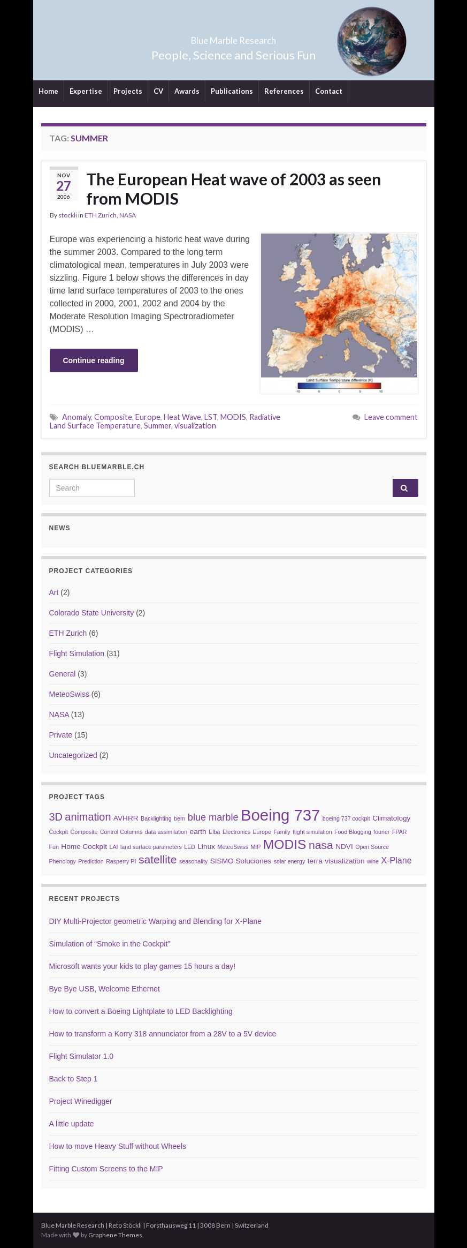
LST (210, 417)
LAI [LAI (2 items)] (113, 847)
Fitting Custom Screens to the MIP (106, 1168)
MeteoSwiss (69, 694)
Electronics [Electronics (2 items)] (236, 832)
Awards (187, 91)
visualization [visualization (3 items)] (344, 861)
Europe (147, 417)
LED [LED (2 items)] (189, 847)
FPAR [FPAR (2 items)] (399, 832)
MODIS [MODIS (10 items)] (285, 844)
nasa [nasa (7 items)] (321, 845)
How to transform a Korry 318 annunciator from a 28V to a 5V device (163, 1033)
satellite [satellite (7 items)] (158, 859)
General (62, 674)
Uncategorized (73, 755)
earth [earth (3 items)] (198, 832)
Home (48, 91)
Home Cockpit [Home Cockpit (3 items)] (84, 847)
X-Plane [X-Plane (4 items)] (396, 860)
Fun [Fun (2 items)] (54, 847)
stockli (67, 215)
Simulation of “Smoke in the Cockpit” (109, 943)
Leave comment (391, 417)
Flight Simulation (77, 653)
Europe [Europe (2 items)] (261, 832)
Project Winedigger (80, 1101)
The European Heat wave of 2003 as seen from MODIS (233, 188)
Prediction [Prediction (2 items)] (90, 861)
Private (61, 735)
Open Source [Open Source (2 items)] (372, 847)
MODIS (233, 417)
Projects (127, 91)
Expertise (86, 91)
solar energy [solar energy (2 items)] (289, 861)
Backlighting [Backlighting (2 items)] (156, 818)
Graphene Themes (115, 1235)
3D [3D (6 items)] (56, 817)
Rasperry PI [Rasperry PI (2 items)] (121, 861)
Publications (232, 91)
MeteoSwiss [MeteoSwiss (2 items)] (233, 847)
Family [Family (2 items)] (281, 832)
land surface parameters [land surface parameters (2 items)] (151, 847)
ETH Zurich (101, 215)
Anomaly (76, 417)
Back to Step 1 (73, 1078)
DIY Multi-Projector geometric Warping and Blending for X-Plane (155, 921)
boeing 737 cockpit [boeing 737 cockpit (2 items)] (346, 818)
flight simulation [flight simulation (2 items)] (312, 832)
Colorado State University (91, 612)
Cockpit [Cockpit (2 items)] (58, 832)
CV (158, 91)
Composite (113, 417)
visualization (195, 425)
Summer (157, 425)
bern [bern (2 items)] (179, 818)
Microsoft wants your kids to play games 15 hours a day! (142, 966)
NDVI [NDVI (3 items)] (344, 847)
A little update (71, 1123)
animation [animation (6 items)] (88, 817)
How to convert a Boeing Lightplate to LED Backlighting (141, 1011)
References (284, 91)
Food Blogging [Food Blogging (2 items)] (352, 832)
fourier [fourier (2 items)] (381, 832)
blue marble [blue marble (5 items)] (213, 817)
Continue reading (94, 360)
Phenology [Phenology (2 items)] (62, 861)
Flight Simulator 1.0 (81, 1056)
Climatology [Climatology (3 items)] (391, 818)
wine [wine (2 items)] (373, 861)
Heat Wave (182, 417)
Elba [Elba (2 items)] (214, 832)
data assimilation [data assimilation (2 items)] (166, 832)
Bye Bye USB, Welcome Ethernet (104, 988)
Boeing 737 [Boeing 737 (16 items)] (280, 815)
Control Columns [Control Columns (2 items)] (121, 832)
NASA (127, 215)
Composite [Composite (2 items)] (84, 832)
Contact (328, 91)
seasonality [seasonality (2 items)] (193, 861)
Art (54, 592)
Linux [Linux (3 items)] (206, 847)
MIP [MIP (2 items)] (255, 847)
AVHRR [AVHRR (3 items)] (126, 818)
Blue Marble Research (233, 37)
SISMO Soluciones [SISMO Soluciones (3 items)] (240, 861)
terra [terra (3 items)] (315, 861)
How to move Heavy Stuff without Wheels (118, 1146)
